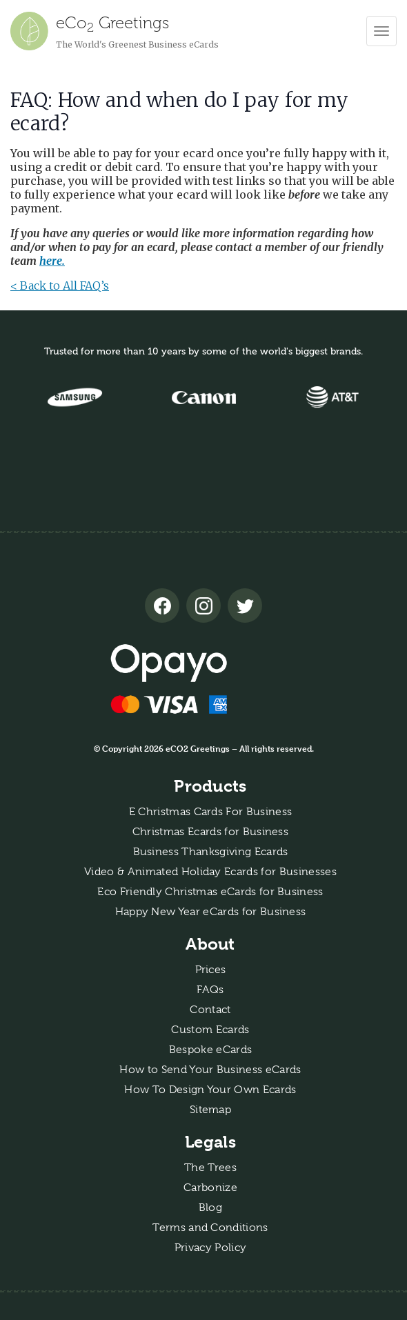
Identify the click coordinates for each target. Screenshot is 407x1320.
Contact (210, 1009)
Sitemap (210, 1109)
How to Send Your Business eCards (210, 1069)
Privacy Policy (210, 1247)
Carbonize (210, 1187)
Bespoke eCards (210, 1049)
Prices (210, 969)
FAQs (210, 989)
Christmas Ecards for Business (210, 832)
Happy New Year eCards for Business (210, 912)
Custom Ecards (210, 1029)
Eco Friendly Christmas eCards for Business (210, 892)
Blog (210, 1207)
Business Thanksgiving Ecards (210, 852)
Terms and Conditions (210, 1227)
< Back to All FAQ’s (59, 285)
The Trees (210, 1167)
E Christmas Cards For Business (210, 812)
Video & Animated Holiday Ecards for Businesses (210, 872)
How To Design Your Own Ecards (210, 1089)
